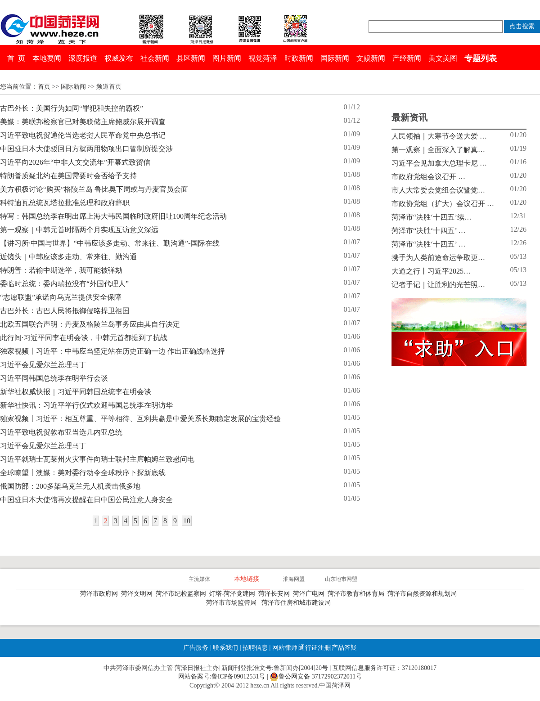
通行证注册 (314, 647)
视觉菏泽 (262, 58)
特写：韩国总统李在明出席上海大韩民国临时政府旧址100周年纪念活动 (113, 216)
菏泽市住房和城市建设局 (297, 602)
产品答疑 (344, 647)
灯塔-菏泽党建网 (234, 593)
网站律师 (283, 647)
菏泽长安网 (275, 593)
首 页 (16, 58)
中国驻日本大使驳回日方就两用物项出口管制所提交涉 (86, 149)
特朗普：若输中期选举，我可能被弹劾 (61, 270)
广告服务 (195, 647)
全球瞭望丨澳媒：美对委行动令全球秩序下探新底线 (83, 472)
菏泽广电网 (310, 593)
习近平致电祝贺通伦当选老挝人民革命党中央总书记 (83, 135)
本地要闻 (46, 58)
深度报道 (82, 58)
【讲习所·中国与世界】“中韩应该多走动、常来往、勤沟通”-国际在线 (110, 243)
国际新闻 (334, 58)
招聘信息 (255, 647)
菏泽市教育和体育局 (357, 593)
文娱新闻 (370, 58)
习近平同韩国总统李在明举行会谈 (54, 378)
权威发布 (118, 58)
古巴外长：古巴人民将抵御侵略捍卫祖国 (65, 311)
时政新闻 (298, 58)
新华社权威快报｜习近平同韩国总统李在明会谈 (75, 391)
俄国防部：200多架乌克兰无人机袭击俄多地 (70, 486)
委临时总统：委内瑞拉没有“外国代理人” (64, 284)
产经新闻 (406, 58)
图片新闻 (226, 58)
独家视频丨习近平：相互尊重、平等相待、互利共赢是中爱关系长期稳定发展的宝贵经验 (140, 418)
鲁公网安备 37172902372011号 (316, 676)
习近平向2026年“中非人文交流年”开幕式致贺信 (75, 162)
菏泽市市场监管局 (233, 602)
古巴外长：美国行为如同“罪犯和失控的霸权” (71, 108)
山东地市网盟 (341, 579)
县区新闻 (190, 58)
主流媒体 (199, 579)
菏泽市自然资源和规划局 (423, 593)
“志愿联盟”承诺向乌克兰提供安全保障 (61, 297)
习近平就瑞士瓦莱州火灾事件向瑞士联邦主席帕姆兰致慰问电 (97, 459)
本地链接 (246, 578)
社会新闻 (154, 58)
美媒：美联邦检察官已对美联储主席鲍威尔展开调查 (83, 122)
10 (186, 521)
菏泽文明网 (138, 593)
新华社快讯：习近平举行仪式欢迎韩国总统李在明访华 (86, 405)
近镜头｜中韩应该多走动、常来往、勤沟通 (68, 257)
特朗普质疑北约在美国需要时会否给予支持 (68, 176)
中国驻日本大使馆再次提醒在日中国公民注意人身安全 (86, 499)
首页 (44, 86)
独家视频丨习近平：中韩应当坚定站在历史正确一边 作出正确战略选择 (112, 351)
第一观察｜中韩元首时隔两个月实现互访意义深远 (79, 230)
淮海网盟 (294, 579)
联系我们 (225, 647)
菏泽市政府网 (100, 593)
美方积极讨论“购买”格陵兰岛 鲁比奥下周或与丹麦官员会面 (94, 189)
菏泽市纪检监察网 (182, 593)
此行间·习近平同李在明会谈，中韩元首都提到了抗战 (83, 338)
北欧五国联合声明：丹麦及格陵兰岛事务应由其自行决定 (90, 324)
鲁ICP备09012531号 (239, 676)
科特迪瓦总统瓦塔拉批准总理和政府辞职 (65, 203)
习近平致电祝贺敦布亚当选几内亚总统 (61, 432)
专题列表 (480, 58)
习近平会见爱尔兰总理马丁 (43, 364)
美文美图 (442, 58)
